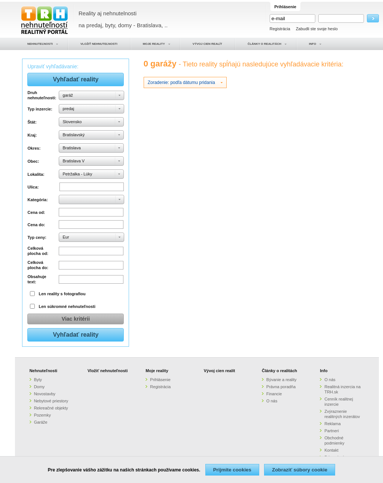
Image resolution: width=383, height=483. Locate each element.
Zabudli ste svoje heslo (317, 29)
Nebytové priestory (51, 401)
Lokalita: (35, 174)
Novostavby (44, 394)
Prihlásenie (160, 379)
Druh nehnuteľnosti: (41, 95)
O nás (271, 401)
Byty (38, 379)
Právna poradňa (280, 386)
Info (323, 370)
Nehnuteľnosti (44, 370)
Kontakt (331, 450)
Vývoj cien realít (219, 370)
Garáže (41, 422)
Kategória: (37, 199)
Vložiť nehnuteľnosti (108, 370)
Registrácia (280, 29)
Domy (39, 386)
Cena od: (36, 212)
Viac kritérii (76, 319)
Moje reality (156, 370)
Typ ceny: (36, 237)
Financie (274, 394)
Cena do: (36, 224)
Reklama (332, 423)
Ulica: (33, 187)
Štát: (31, 122)
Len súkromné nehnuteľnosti (67, 306)
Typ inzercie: (39, 109)
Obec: (33, 161)
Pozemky (42, 415)
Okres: (33, 148)
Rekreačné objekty (51, 408)
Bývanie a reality (281, 379)
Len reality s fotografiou (62, 294)
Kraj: (32, 135)
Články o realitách (279, 370)
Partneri (331, 431)
